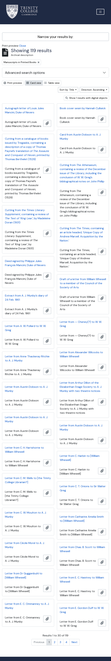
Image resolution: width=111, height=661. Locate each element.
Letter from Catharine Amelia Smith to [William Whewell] (82, 519)
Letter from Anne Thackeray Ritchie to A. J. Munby (27, 358)
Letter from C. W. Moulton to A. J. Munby (25, 514)
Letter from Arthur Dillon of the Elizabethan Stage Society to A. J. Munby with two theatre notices (81, 387)
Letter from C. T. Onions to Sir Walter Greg (83, 488)
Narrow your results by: (55, 37)
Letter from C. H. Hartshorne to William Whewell (24, 450)
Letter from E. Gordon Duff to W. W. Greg (82, 610)
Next (74, 642)
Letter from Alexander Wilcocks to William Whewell (81, 354)
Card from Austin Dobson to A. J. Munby (80, 136)
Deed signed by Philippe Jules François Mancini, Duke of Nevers (25, 263)
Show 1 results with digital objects (86, 97)
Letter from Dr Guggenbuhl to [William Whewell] (23, 575)
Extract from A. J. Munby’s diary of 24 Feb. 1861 (26, 297)
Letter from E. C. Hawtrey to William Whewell (82, 579)
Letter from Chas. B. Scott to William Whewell (82, 549)
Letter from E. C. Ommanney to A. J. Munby (27, 606)
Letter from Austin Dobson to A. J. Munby (26, 389)
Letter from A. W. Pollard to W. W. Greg (25, 328)
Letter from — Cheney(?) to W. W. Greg (81, 324)
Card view (33, 82)
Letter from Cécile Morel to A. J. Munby (25, 545)
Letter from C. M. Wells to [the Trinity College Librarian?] (28, 480)
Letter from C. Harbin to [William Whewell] (80, 458)
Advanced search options (25, 72)
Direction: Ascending (93, 89)
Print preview (13, 82)
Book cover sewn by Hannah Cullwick (83, 108)
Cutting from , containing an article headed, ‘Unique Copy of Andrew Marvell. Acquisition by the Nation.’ (82, 234)
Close (22, 46)
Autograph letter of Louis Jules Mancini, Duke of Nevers (24, 110)
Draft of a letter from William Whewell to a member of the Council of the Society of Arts (83, 283)
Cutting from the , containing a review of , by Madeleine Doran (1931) (27, 216)
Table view (52, 82)
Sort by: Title (67, 89)
